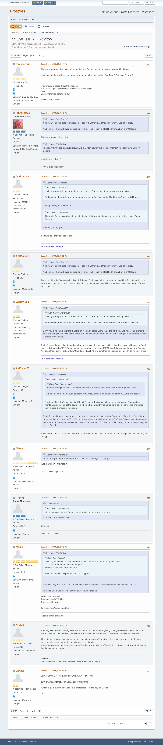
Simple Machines (29, 742)
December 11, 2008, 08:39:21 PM (54, 256)
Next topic (146, 46)
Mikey (19, 448)
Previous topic (131, 46)
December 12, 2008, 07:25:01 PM (54, 671)
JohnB (20, 671)
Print (148, 56)
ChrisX (20, 625)
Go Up (14, 711)
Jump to (111, 723)
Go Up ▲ (151, 742)
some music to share (49, 534)
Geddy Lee (22, 176)
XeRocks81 (22, 256)
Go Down (15, 56)
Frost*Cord (147, 12)
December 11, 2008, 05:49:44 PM (54, 64)
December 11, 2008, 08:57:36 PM (54, 368)
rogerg (20, 497)
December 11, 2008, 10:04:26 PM (54, 448)
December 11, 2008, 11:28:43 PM (54, 547)
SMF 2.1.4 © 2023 (15, 742)
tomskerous (23, 64)
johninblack (23, 113)
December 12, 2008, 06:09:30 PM (54, 625)
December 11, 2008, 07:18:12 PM (54, 176)
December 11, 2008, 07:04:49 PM (54, 113)
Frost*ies (17, 11)
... (36, 55)
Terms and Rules (139, 742)
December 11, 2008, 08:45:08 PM (54, 302)
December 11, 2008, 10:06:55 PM (54, 497)
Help (130, 742)
